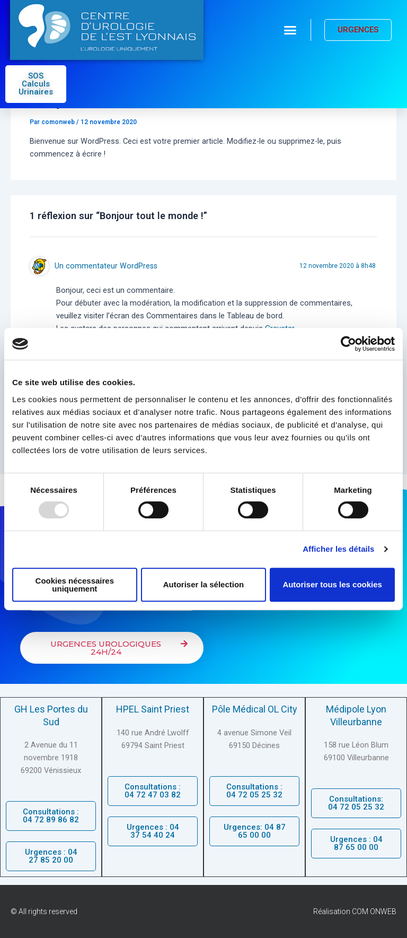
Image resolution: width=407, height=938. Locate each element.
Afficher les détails (338, 548)
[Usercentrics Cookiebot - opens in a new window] (348, 344)
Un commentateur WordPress (106, 266)
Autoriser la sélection (203, 584)
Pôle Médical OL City (254, 709)
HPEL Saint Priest (152, 709)
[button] (290, 30)
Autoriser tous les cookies (332, 584)
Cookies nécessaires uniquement (75, 584)
